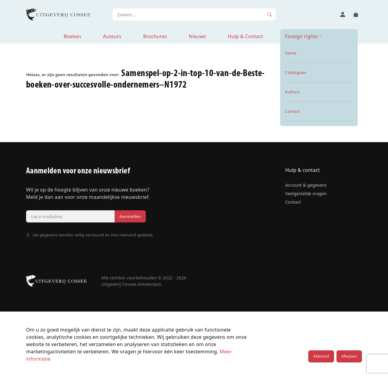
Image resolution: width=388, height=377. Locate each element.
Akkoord (321, 356)
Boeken (72, 36)
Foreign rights (301, 36)
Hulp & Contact (245, 36)
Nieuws (197, 36)
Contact (293, 202)
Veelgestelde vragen (305, 193)
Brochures (155, 36)
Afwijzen (349, 356)
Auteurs (112, 36)
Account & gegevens (306, 185)
